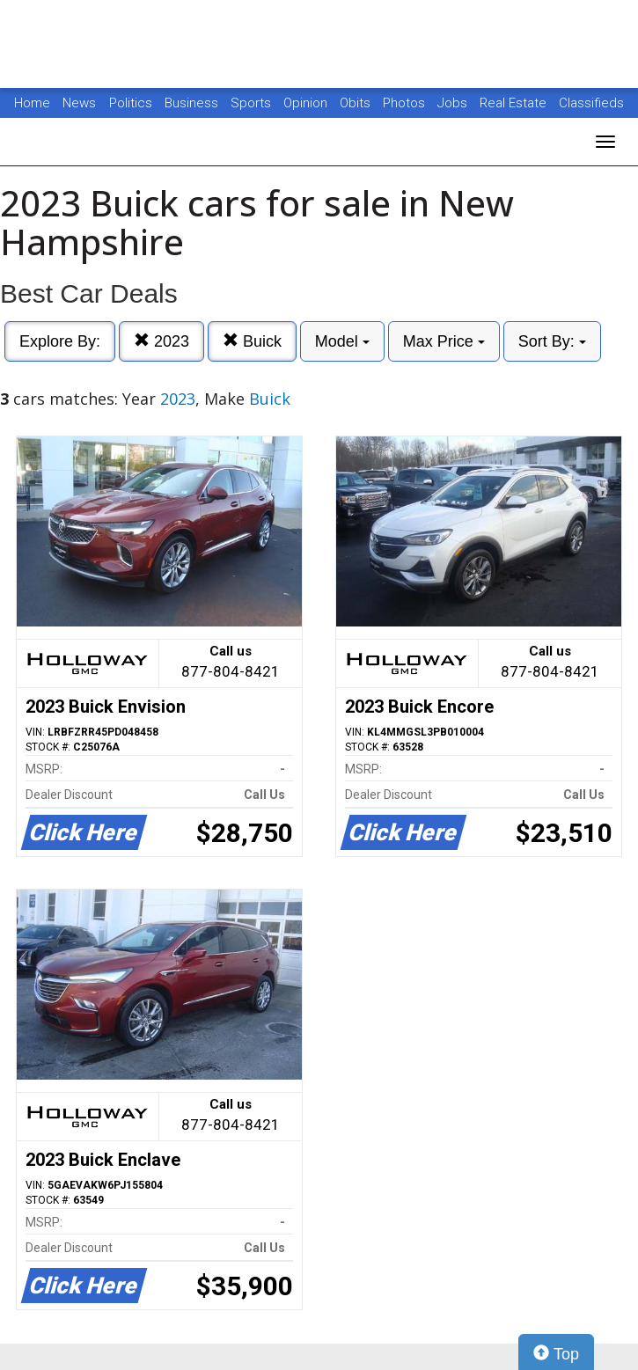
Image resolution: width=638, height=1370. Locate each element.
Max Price (444, 341)
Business (193, 103)
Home (32, 103)
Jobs (454, 103)
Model (342, 341)
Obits (357, 103)
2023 (161, 341)
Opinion (307, 103)
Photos (406, 103)
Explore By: (59, 341)
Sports (253, 103)
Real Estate (515, 103)
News (79, 103)
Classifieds (591, 103)
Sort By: (552, 341)
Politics (130, 103)
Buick (252, 341)
